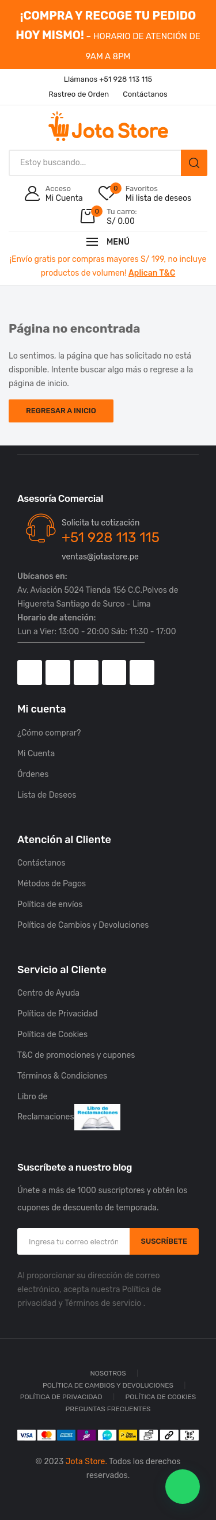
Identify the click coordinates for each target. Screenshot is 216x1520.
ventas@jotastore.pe (100, 557)
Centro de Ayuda (48, 993)
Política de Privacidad (57, 1014)
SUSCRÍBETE (164, 1241)
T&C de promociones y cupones (76, 1055)
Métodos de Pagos (51, 884)
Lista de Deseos (46, 795)
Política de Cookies (52, 1034)
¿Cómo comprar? (49, 733)
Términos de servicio (103, 1303)
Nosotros (108, 1373)
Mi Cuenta (36, 754)
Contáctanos (41, 863)
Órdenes (32, 774)
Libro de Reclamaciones (68, 1111)
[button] (182, 1486)
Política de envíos (50, 904)
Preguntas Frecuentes (108, 1409)
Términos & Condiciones (62, 1076)
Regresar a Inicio (61, 410)
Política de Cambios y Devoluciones (83, 925)
